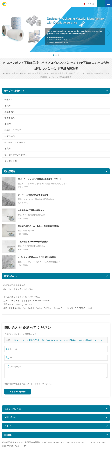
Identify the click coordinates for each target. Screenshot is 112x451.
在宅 (6, 73)
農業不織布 (10, 111)
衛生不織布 (10, 118)
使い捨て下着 (11, 160)
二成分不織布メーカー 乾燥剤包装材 (33, 241)
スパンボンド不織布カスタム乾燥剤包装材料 (37, 257)
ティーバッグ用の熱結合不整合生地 (33, 195)
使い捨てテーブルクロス (16, 154)
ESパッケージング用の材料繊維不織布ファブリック (40, 179)
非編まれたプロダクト (15, 130)
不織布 (8, 105)
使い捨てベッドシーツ (15, 142)
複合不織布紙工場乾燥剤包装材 (31, 210)
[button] (53, 55)
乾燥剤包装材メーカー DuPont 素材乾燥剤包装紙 (38, 226)
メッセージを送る (17, 391)
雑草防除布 (10, 136)
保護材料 (15, 73)
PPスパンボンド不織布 (30, 73)
